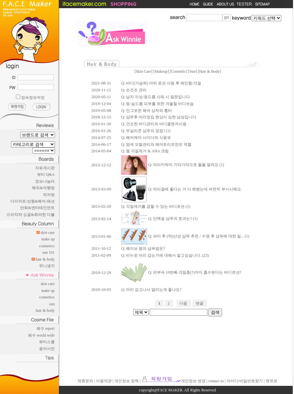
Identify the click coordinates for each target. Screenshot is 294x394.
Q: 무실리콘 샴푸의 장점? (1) (145, 131)
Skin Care (143, 71)
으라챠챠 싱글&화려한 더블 (30, 214)
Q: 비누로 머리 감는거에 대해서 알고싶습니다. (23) (165, 255)
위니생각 (47, 266)
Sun (192, 71)
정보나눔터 (45, 181)
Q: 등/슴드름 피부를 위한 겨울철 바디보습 (157, 103)
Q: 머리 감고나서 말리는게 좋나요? (151, 289)
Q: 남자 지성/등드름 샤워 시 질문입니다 (155, 97)
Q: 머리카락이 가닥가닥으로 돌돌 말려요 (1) (172, 164)
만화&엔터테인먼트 (37, 207)
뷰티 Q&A (46, 174)
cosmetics (46, 246)
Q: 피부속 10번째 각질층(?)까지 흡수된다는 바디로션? (181, 272)
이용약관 (104, 381)
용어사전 (47, 348)
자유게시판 (45, 168)
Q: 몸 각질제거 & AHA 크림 (145, 151)
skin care (48, 232)
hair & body (45, 259)
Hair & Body (209, 71)
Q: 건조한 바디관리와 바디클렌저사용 (154, 124)
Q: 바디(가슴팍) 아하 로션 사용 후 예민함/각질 (161, 83)
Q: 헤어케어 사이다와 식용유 (146, 137)
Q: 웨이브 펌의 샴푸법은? (143, 248)
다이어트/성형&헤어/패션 (32, 201)
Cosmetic (178, 71)
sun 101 (48, 252)
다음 (183, 303)
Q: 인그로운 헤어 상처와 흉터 (146, 110)
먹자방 (49, 194)
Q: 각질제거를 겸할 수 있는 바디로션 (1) (155, 206)
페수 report (45, 328)
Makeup (161, 71)
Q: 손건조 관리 (134, 90)
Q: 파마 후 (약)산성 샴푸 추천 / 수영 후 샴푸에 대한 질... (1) (185, 236)
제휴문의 (85, 381)
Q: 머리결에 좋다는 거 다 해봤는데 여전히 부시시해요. (181, 189)
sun (52, 304)
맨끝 (199, 303)
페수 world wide (41, 335)
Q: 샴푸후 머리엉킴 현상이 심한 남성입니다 (158, 117)
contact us (216, 381)
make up (48, 239)
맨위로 (271, 381)
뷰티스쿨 (47, 342)
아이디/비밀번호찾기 (245, 381)
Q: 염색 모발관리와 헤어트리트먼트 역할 (156, 144)
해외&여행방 (43, 188)
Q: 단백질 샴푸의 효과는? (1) (159, 218)
